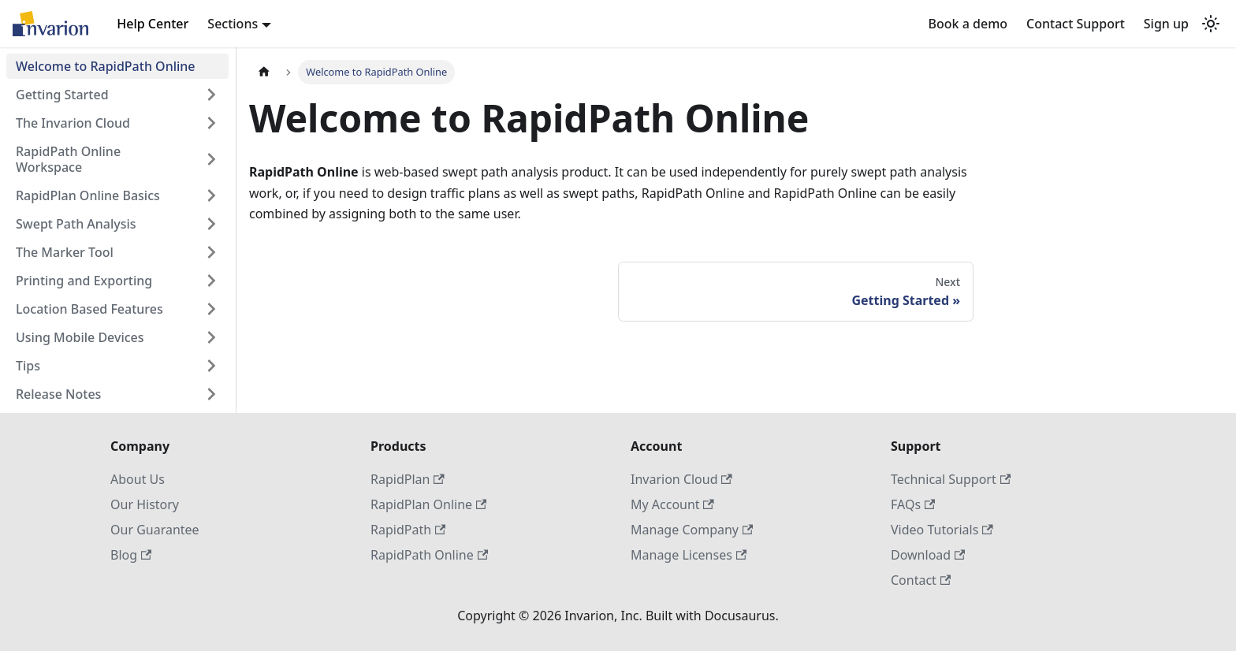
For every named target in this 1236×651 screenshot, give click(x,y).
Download (928, 555)
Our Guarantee (154, 529)
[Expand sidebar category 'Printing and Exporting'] (211, 280)
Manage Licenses (688, 555)
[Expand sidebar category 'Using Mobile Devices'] (211, 337)
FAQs (913, 504)
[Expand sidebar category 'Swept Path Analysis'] (211, 223)
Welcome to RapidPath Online (105, 66)
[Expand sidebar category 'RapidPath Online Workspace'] (211, 159)
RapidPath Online (429, 555)
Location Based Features (89, 309)
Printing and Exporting (84, 280)
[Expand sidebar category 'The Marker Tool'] (211, 252)
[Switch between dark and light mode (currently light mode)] (1210, 23)
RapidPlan (407, 479)
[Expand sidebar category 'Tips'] (211, 365)
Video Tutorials (942, 529)
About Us (137, 479)
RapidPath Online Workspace (68, 159)
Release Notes (58, 394)
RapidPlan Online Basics (88, 195)
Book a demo (968, 23)
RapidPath (407, 529)
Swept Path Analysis (76, 223)
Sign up (1166, 23)
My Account (672, 504)
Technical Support (951, 479)
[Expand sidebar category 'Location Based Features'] (211, 309)
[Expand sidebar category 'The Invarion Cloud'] (211, 123)
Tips (28, 365)
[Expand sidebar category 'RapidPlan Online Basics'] (211, 195)
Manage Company (692, 529)
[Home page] (264, 72)
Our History (144, 504)
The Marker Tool (65, 252)
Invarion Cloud (681, 479)
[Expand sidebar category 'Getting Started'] (211, 94)
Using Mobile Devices (80, 337)
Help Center (152, 23)
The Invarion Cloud (73, 123)
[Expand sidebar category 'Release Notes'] (211, 394)
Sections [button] (232, 23)
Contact (921, 580)
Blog (130, 555)
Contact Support (1075, 23)
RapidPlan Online (428, 504)
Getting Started (62, 94)
